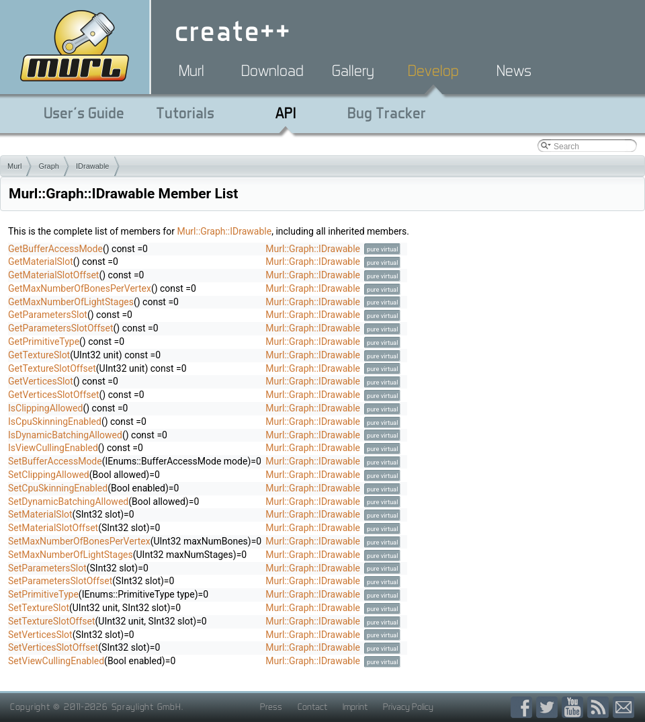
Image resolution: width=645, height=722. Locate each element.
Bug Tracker (386, 113)
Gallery (353, 70)
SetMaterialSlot (40, 514)
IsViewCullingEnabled (53, 447)
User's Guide (84, 113)
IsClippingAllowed (45, 408)
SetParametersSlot (47, 568)
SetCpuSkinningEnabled (58, 488)
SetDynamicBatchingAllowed (68, 501)
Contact (312, 706)
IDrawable (93, 166)
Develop (433, 70)
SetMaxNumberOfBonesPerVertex (79, 541)
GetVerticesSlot (40, 381)
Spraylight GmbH (146, 706)
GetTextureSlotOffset (52, 368)
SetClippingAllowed (48, 474)
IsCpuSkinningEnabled (54, 421)
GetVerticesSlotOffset (53, 394)
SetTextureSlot (38, 607)
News (514, 70)
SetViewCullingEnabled (56, 660)
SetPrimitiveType (43, 594)
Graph (48, 166)
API (285, 113)
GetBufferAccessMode (55, 248)
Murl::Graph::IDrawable (224, 231)
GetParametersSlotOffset (61, 328)
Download (272, 70)
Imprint (355, 706)
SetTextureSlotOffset (51, 621)
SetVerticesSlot (40, 634)
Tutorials (185, 113)
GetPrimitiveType (43, 341)
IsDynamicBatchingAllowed (65, 435)
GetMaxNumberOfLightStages (71, 301)
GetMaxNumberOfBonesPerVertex (79, 288)
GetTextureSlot (39, 355)
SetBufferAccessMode (55, 461)
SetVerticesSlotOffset (53, 647)
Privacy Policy (408, 706)
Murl (191, 70)
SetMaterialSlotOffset (53, 527)
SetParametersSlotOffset (60, 580)
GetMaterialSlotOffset (53, 275)
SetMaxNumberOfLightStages (70, 554)
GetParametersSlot (47, 314)
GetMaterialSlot (40, 261)
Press (271, 706)
